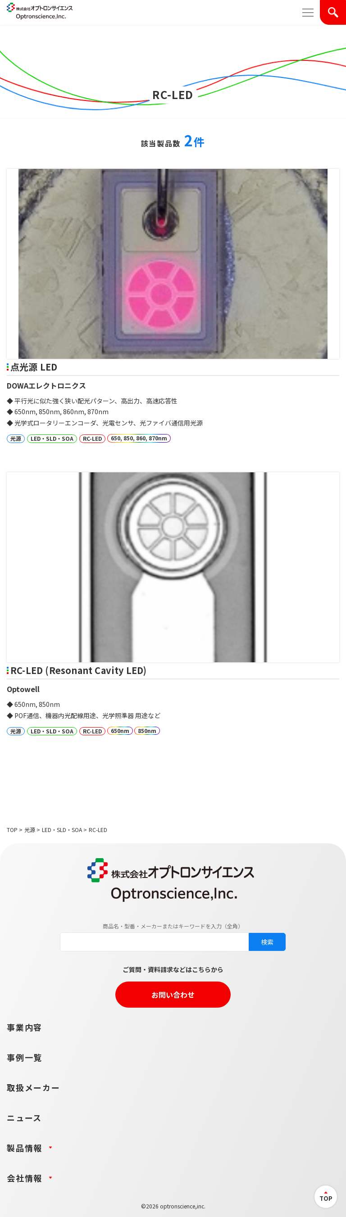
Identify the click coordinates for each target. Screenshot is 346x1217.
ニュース (24, 1117)
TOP (12, 829)
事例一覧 (24, 1057)
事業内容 (24, 1027)
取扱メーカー (33, 1087)
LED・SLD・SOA (62, 829)
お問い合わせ (173, 994)
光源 (29, 829)
